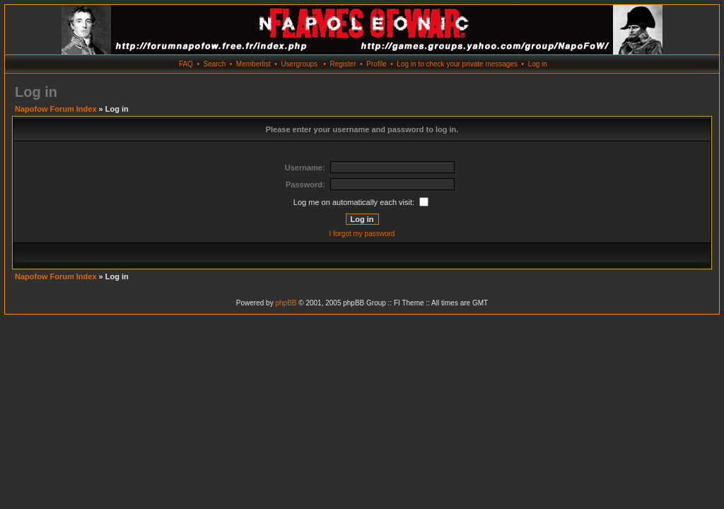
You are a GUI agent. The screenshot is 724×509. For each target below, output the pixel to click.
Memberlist (253, 64)
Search (215, 64)
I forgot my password (362, 234)
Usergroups (299, 64)
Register (342, 64)
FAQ (186, 64)
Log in (537, 64)
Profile (376, 64)
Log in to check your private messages (457, 64)
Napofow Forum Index (56, 109)
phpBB (285, 303)
